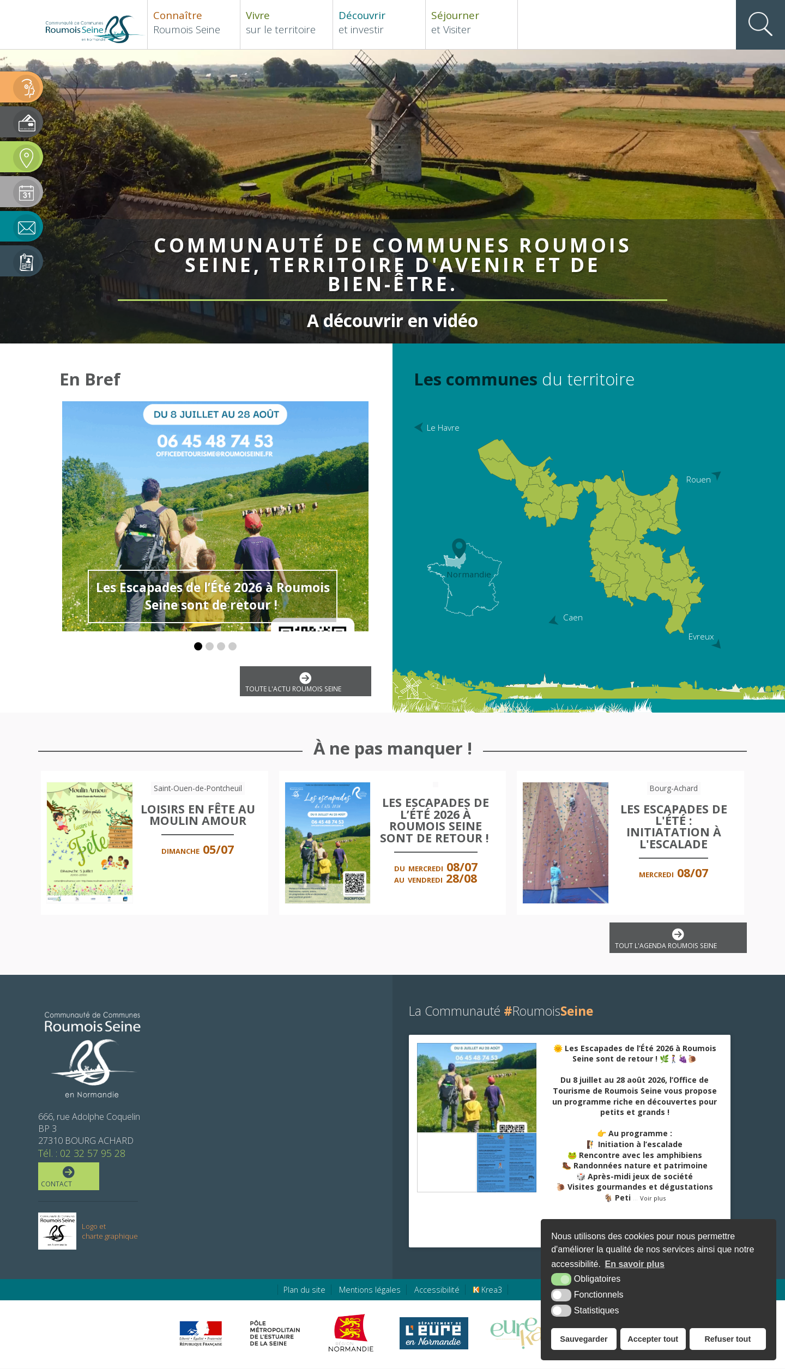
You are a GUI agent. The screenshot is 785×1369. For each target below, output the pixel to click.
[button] (198, 646)
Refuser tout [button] (727, 1339)
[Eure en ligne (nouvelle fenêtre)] (434, 1333)
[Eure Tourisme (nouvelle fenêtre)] (517, 1333)
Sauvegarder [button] (583, 1339)
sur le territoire (286, 22)
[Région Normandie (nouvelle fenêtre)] (352, 1333)
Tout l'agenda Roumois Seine (677, 939)
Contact (67, 1178)
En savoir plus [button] (635, 1264)
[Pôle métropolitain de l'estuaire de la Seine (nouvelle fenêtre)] (275, 1333)
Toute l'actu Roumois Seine (304, 683)
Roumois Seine (193, 22)
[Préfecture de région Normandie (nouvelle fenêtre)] (200, 1333)
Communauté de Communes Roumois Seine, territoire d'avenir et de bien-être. (392, 262)
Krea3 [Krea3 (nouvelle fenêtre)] (487, 1290)
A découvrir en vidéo (392, 317)
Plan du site (304, 1290)
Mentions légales (370, 1290)
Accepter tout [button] (652, 1339)
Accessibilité (437, 1290)
